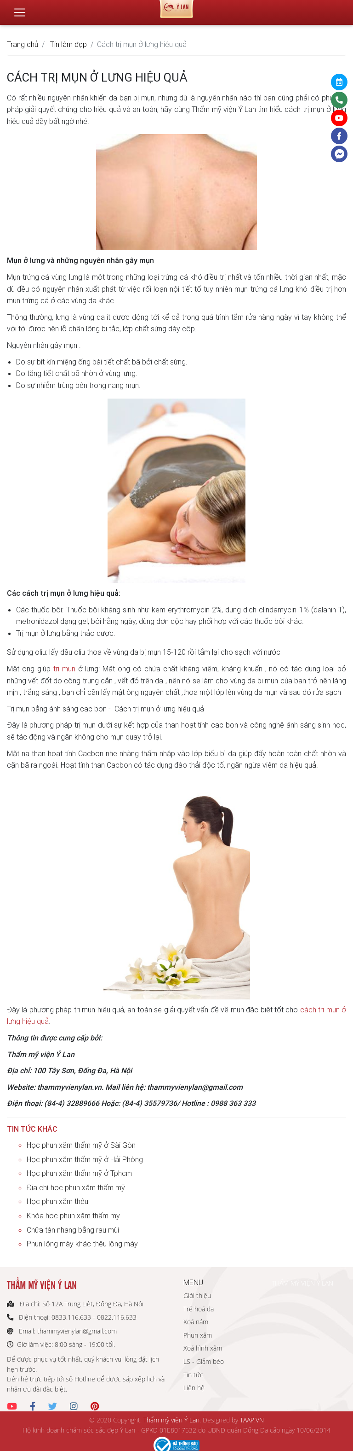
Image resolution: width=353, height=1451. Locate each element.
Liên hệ (194, 1387)
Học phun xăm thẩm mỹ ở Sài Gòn (81, 1145)
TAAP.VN (252, 1420)
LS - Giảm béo (203, 1361)
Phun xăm (197, 1335)
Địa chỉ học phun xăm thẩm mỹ (76, 1187)
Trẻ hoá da (198, 1308)
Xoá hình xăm (202, 1348)
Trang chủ (22, 44)
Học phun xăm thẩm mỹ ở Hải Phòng (85, 1159)
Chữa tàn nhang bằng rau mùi (73, 1229)
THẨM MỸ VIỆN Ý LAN (302, 1283)
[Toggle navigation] (19, 9)
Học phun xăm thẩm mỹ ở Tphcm (79, 1173)
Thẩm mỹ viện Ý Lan (171, 1420)
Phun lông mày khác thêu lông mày (82, 1243)
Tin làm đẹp (68, 44)
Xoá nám (195, 1321)
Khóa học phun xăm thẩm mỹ (73, 1215)
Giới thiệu (197, 1295)
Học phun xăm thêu (57, 1201)
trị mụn (64, 668)
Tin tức (193, 1374)
